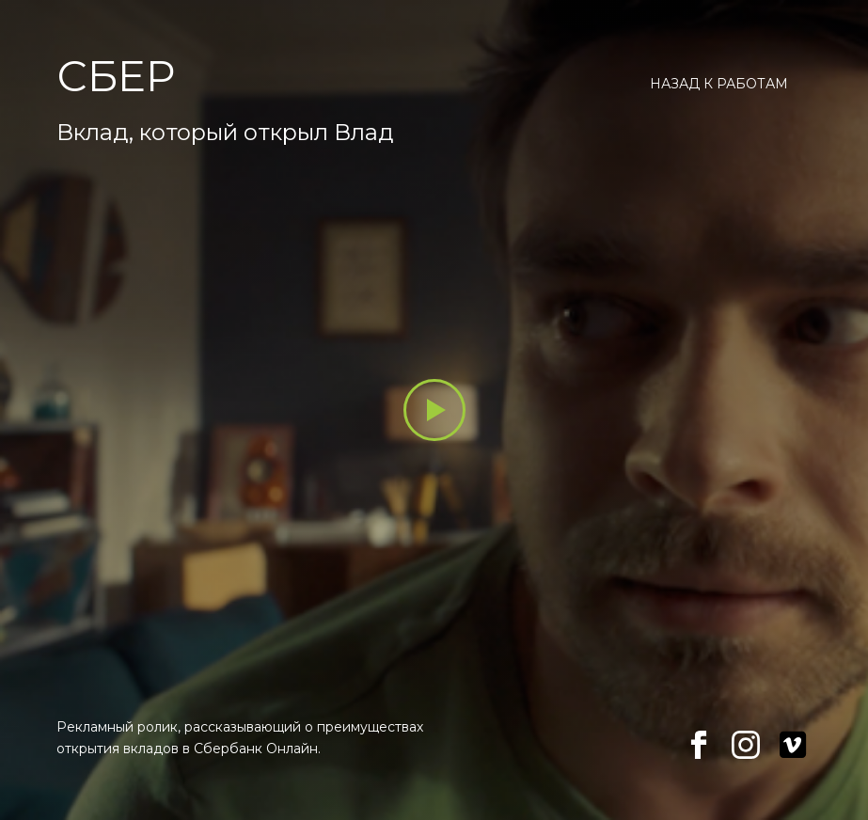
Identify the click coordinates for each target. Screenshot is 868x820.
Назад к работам (719, 83)
